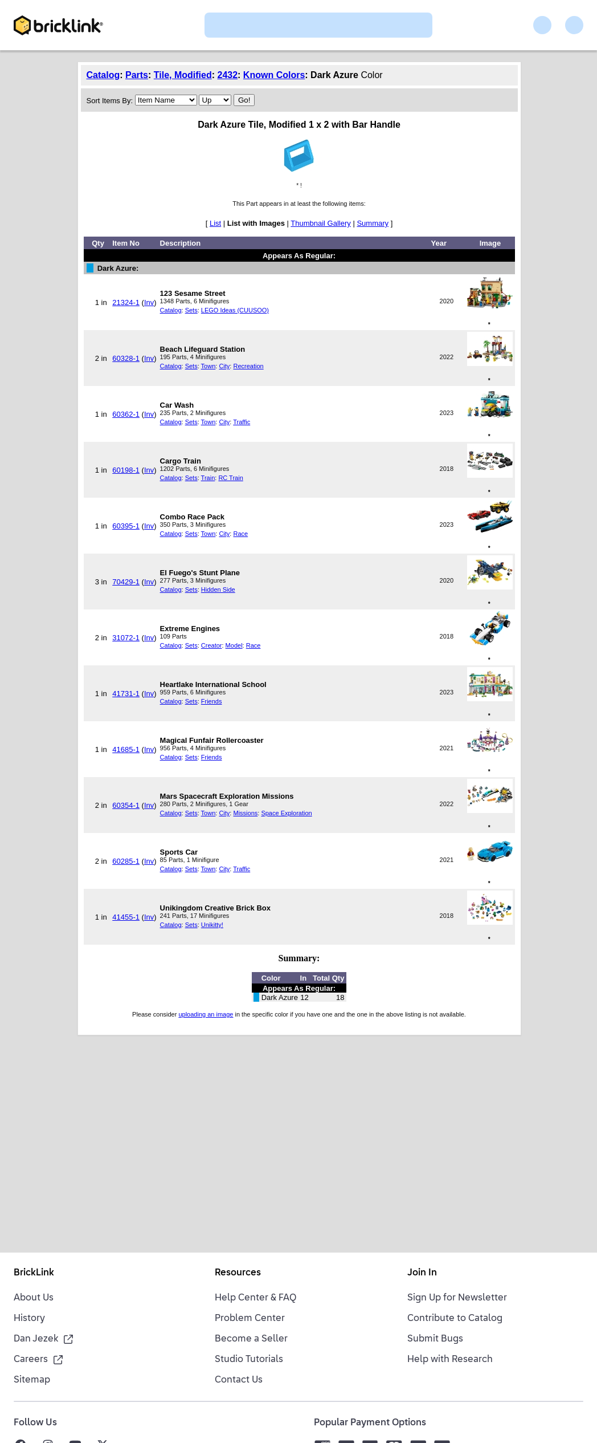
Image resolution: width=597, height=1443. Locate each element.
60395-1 (126, 526)
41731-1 (126, 693)
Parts (136, 75)
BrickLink (34, 1273)
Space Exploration (286, 813)
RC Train (230, 477)
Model (234, 645)
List (215, 223)
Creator (211, 645)
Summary (373, 223)
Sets (191, 310)
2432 (227, 75)
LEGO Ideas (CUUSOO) (235, 310)
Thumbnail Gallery (321, 223)
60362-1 (126, 414)
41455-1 (126, 917)
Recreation (248, 366)
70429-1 (126, 582)
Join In (422, 1273)
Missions (245, 813)
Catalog (103, 75)
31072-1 (126, 637)
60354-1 (126, 805)
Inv (149, 302)
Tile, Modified (183, 75)
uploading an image (205, 1014)
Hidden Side (218, 589)
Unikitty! (212, 924)
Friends (211, 701)
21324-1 (126, 302)
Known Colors (274, 75)
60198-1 (126, 470)
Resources (238, 1273)
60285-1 (126, 861)
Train (208, 477)
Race (240, 533)
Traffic (241, 421)
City (224, 366)
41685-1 (126, 749)
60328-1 (126, 358)
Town (208, 366)
